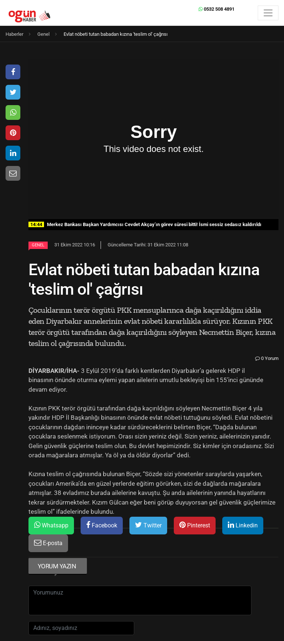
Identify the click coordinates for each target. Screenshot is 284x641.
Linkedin (243, 525)
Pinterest (194, 525)
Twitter (148, 525)
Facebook (101, 525)
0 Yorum (266, 358)
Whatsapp (51, 525)
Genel (38, 245)
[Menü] (268, 13)
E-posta (48, 543)
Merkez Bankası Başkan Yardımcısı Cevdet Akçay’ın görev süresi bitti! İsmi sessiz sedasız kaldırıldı (144, 224)
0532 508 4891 (216, 9)
